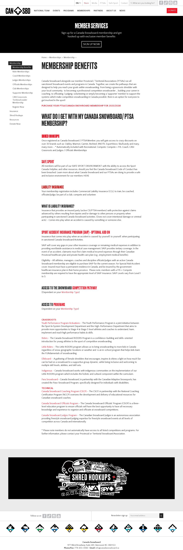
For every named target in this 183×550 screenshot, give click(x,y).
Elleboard (46, 358)
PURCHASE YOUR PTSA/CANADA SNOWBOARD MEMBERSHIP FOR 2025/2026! (81, 105)
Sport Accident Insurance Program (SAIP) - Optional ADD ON (76, 232)
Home (44, 57)
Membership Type (70, 292)
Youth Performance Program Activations (61, 323)
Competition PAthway (85, 288)
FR (80, 3)
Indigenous (47, 370)
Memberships (55, 57)
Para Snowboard (50, 379)
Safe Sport (48, 161)
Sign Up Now (91, 44)
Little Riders (47, 347)
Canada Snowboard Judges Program (59, 415)
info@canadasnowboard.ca (107, 548)
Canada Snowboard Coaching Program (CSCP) (64, 391)
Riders (45, 338)
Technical (47, 388)
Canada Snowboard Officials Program (60, 403)
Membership (69, 57)
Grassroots (49, 319)
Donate (172, 10)
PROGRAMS (59, 304)
